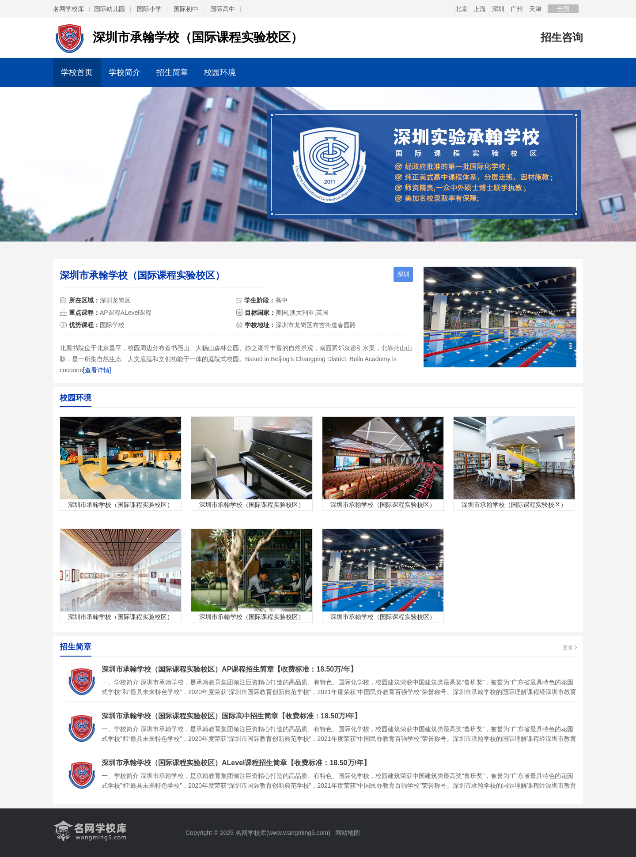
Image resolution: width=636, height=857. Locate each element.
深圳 (498, 8)
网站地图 (347, 832)
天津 (535, 8)
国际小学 (149, 8)
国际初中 (186, 8)
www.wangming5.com (298, 832)
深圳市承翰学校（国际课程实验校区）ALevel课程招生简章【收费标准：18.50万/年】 (236, 762)
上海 (479, 8)
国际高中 (222, 8)
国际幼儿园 (109, 8)
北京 (461, 8)
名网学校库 (68, 8)
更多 (568, 648)
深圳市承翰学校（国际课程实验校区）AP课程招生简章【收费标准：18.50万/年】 (229, 669)
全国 (563, 8)
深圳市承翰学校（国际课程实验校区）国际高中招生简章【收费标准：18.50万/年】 (231, 716)
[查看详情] (97, 370)
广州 (517, 8)
